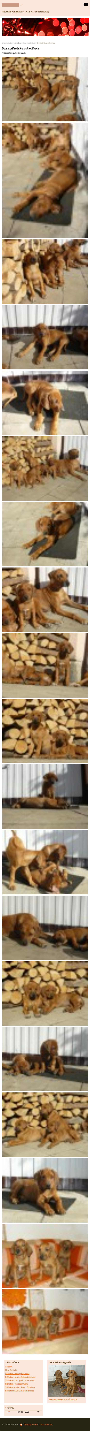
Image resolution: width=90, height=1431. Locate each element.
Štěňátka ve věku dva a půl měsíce (25, 43)
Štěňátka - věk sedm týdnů (16, 1384)
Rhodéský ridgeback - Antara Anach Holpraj (25, 11)
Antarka (8, 1367)
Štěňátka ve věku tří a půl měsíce (19, 1391)
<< (8, 1412)
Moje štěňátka (11, 1370)
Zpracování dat (46, 1424)
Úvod (3, 43)
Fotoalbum (10, 43)
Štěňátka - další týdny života (17, 1374)
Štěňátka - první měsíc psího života (20, 1377)
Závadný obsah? (31, 1424)
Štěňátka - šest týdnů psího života (19, 1380)
